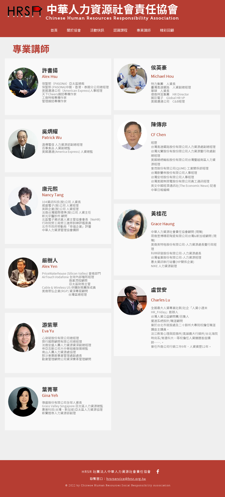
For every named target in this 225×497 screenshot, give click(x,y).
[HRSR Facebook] (158, 471)
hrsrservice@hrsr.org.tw (126, 478)
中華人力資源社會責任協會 (112, 9)
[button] (23, 83)
